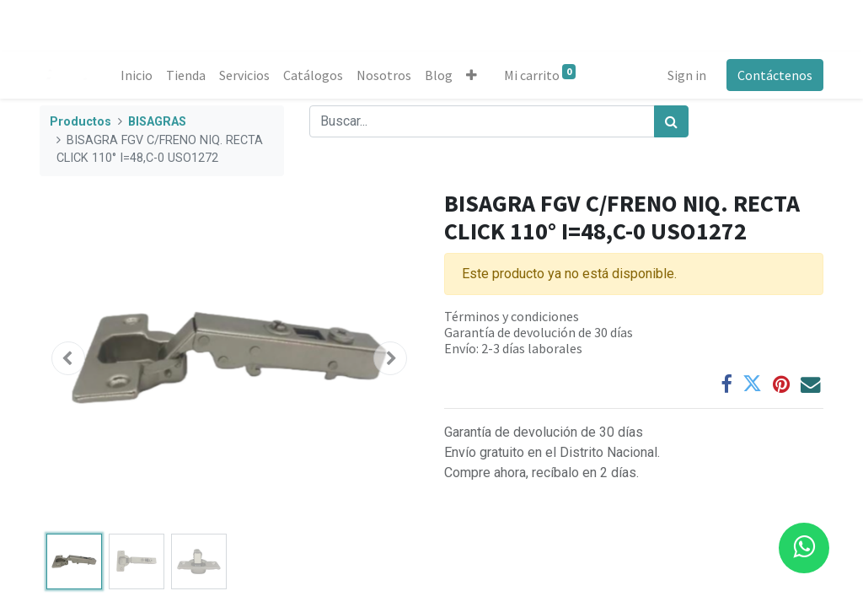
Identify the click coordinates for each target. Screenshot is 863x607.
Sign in (686, 75)
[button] (471, 75)
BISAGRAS (157, 122)
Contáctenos (774, 75)
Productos (80, 122)
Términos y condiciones (511, 316)
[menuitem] (136, 75)
